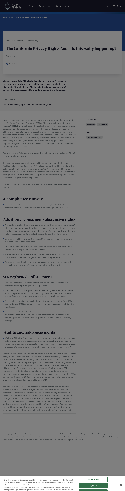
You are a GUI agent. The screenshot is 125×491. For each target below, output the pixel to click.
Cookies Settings (93, 486)
